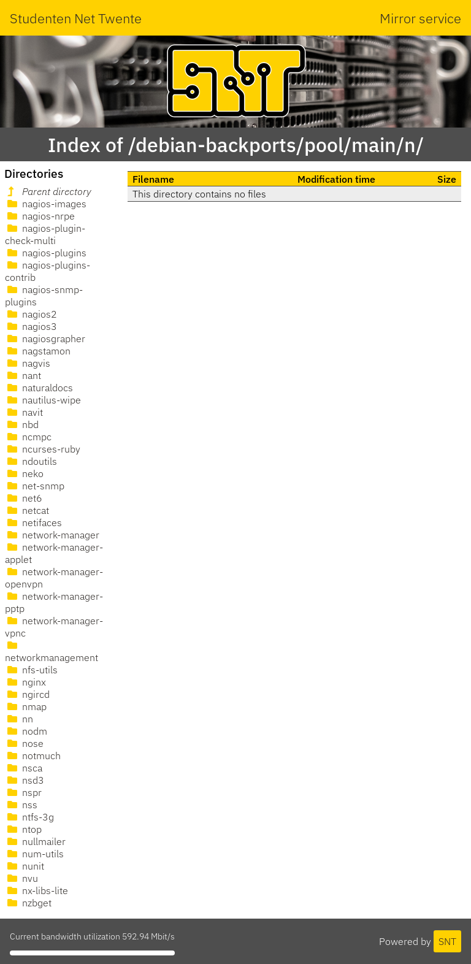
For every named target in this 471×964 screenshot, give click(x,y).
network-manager (52, 535)
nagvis (27, 363)
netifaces (33, 522)
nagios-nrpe (40, 216)
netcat (27, 510)
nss (21, 804)
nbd (22, 424)
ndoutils (31, 461)
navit (24, 412)
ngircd (27, 694)
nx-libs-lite (36, 890)
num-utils (34, 853)
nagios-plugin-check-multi (45, 234)
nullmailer (35, 841)
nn (19, 719)
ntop (23, 829)
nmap (26, 706)
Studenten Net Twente (76, 18)
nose (24, 743)
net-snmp (34, 486)
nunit (24, 866)
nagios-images (45, 203)
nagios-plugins (45, 253)
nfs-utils (31, 670)
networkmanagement (51, 652)
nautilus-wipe (43, 400)
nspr (23, 792)
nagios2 (31, 314)
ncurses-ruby (42, 449)
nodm (26, 731)
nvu (21, 878)
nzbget (28, 903)
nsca (23, 768)
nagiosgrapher (45, 338)
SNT (447, 941)
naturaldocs (39, 387)
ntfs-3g (29, 817)
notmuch (33, 755)
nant (23, 375)
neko (24, 473)
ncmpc (28, 436)
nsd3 (24, 780)
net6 (23, 498)
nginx (25, 682)
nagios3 (31, 326)
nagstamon (38, 351)
